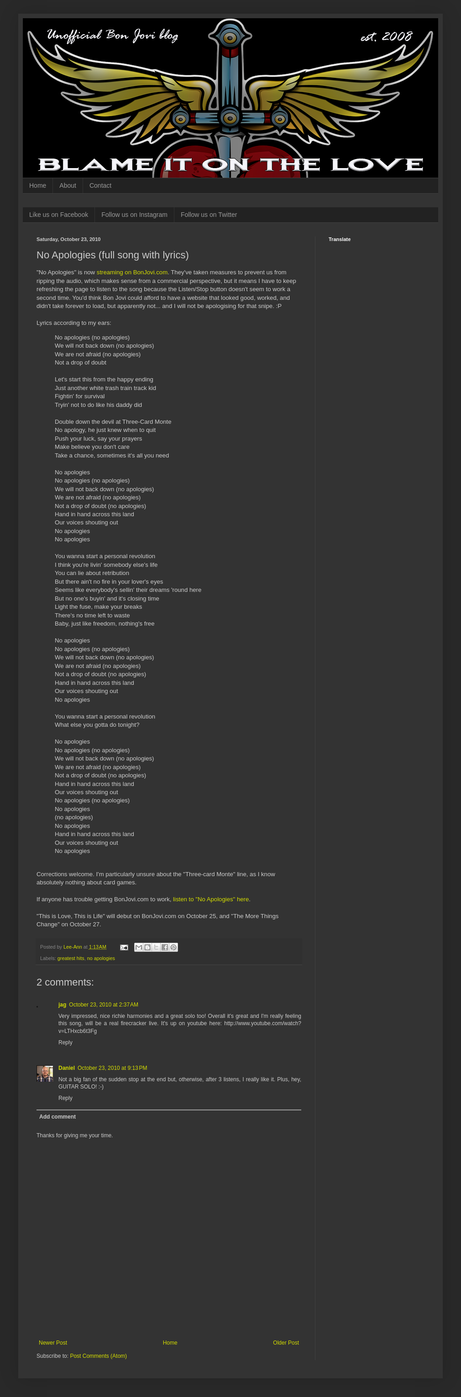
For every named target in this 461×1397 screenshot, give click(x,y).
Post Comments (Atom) (98, 1356)
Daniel (66, 1068)
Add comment (57, 1117)
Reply (65, 1042)
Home (37, 185)
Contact (100, 185)
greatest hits (71, 958)
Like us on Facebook (58, 214)
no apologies (101, 958)
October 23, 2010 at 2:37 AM (103, 1005)
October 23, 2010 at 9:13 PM (112, 1068)
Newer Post (53, 1343)
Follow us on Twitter (209, 214)
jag (62, 1005)
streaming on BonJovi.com (132, 272)
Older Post (286, 1343)
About (67, 185)
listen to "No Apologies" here (211, 899)
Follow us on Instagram (134, 214)
